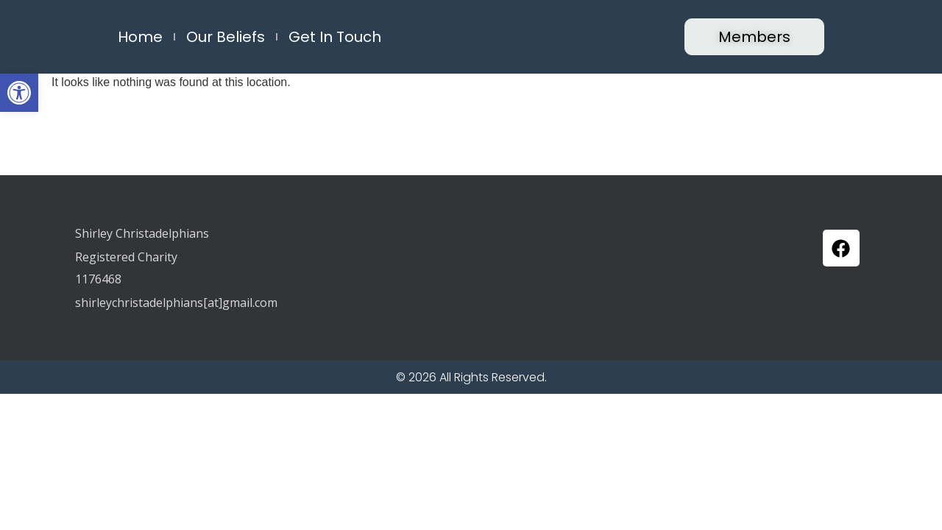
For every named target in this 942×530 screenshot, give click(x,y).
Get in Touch (334, 36)
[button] (19, 93)
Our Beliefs (225, 36)
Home (140, 36)
